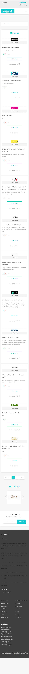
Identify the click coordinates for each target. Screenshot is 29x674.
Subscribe (21, 522)
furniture (19, 609)
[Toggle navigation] (26, 11)
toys (18, 614)
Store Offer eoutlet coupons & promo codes (6, 632)
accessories (19, 606)
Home (5, 24)
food (18, 612)
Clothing (19, 617)
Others (18, 603)
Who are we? (5, 603)
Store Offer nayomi (6, 645)
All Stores (4, 609)
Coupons (10, 24)
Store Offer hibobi (6, 642)
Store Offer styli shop (7, 639)
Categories (4, 606)
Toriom (14, 655)
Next (22, 478)
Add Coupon (22, 2)
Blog (3, 614)
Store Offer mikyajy (7, 636)
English (4, 2)
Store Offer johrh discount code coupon (6, 628)
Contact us (4, 612)
